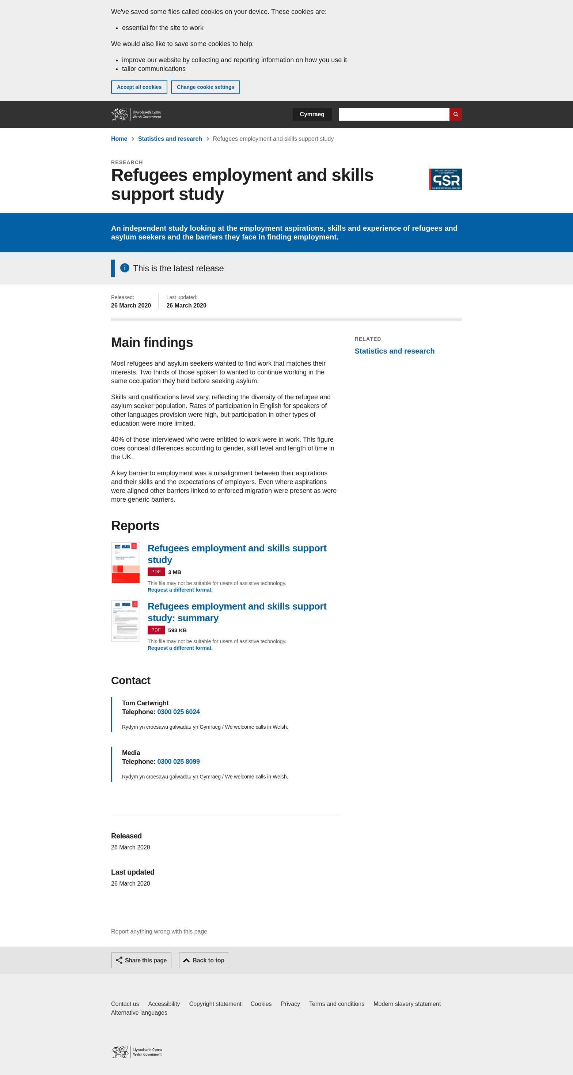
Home (119, 139)
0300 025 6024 (178, 712)
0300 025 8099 (178, 761)
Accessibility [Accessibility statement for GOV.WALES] (164, 1004)
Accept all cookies (139, 87)
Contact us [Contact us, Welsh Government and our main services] (125, 1004)
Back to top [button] (208, 960)
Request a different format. (180, 590)
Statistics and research (170, 139)
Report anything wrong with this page (159, 931)
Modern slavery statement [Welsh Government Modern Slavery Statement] (407, 1004)
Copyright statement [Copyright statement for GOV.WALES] (215, 1004)
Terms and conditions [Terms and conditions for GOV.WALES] (336, 1004)
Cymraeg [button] (312, 114)
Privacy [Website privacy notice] (290, 1004)
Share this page (146, 960)
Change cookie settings (205, 87)
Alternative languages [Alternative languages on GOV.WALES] (139, 1013)
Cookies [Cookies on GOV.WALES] (261, 1004)
